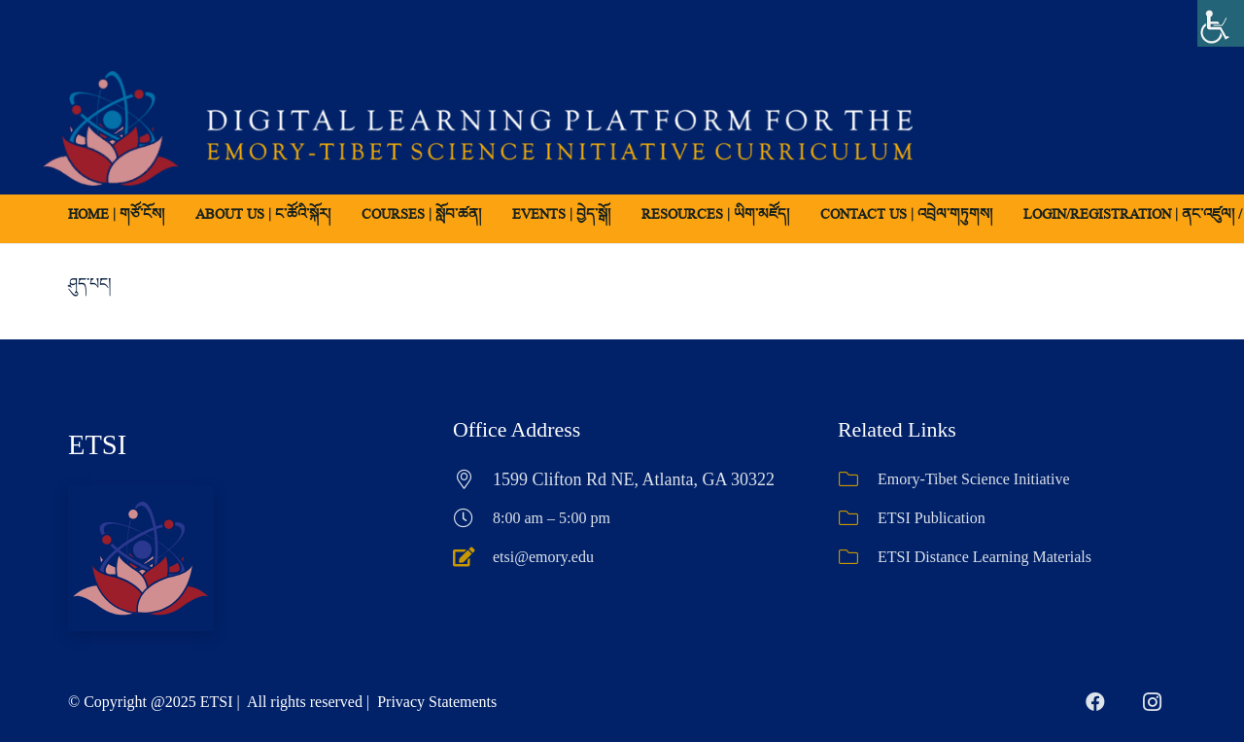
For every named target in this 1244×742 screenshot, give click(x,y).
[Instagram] (1151, 702)
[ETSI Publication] (858, 518)
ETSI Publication (931, 518)
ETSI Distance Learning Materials (984, 556)
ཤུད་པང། (90, 283)
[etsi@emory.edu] (473, 557)
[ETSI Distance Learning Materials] (858, 557)
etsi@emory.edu (543, 556)
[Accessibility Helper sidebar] (1220, 23)
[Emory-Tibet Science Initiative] (858, 479)
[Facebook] (1095, 702)
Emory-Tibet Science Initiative (974, 479)
